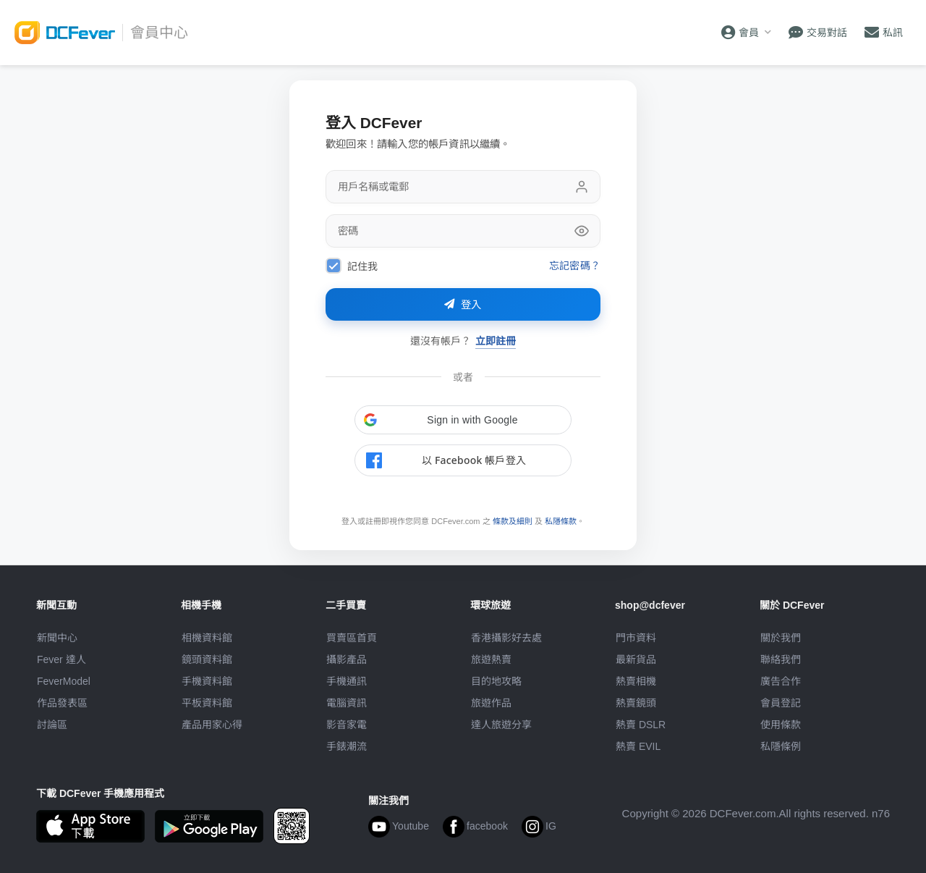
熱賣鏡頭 (636, 703)
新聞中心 (57, 638)
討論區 (52, 724)
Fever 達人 (61, 659)
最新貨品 (636, 659)
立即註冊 (495, 340)
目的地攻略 (496, 681)
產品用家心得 (212, 724)
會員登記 (780, 703)
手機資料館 (207, 681)
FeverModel (63, 681)
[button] (463, 419)
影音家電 (346, 724)
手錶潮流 (346, 746)
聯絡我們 (780, 659)
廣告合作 (780, 681)
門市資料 (636, 638)
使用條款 (780, 724)
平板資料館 (207, 703)
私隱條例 (780, 746)
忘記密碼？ (574, 265)
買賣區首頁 (351, 638)
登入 (463, 305)
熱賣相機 (636, 681)
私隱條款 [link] (561, 521)
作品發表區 (62, 703)
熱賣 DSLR (641, 724)
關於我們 (780, 638)
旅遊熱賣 (491, 659)
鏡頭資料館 (207, 659)
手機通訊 (346, 681)
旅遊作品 (491, 703)
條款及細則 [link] (512, 521)
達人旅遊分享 (501, 724)
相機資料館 (207, 638)
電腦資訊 (346, 703)
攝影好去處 (506, 638)
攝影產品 (346, 659)
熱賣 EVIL (638, 746)
